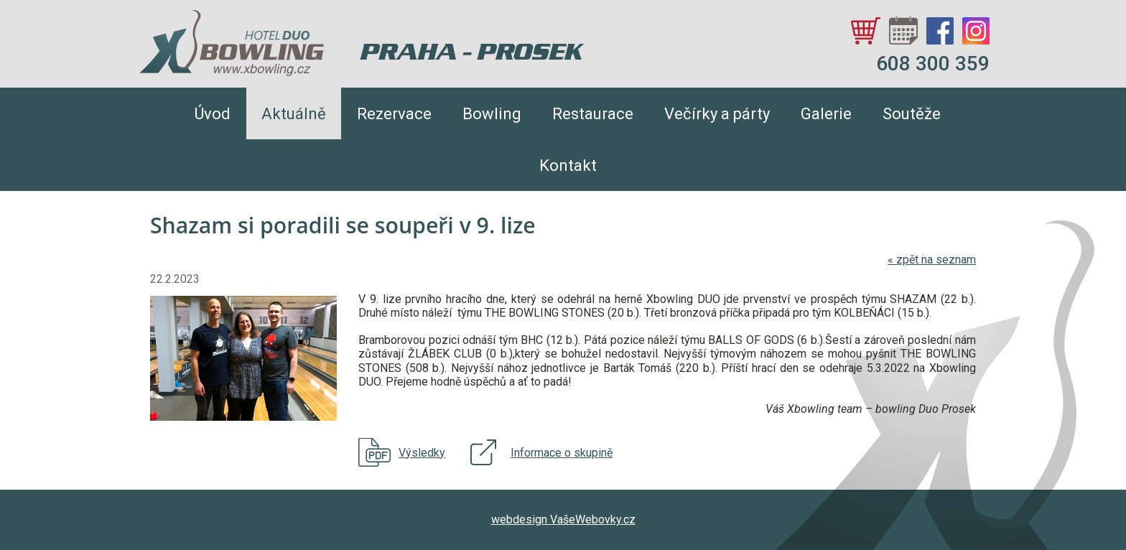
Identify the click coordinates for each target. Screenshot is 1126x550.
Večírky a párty (717, 114)
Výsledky (422, 453)
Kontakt (568, 165)
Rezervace (394, 114)
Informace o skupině (562, 453)
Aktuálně (293, 114)
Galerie (826, 114)
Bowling (491, 114)
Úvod (213, 114)
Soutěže (912, 114)
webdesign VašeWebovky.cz (563, 519)
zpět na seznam (932, 259)
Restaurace (592, 114)
